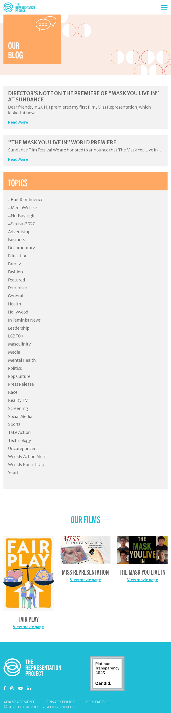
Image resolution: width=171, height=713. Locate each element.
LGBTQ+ (16, 336)
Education (18, 255)
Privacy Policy (60, 702)
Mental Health (22, 360)
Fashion (15, 272)
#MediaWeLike (22, 207)
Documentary (21, 247)
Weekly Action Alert (27, 456)
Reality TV (18, 400)
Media (14, 352)
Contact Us (98, 702)
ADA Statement (19, 702)
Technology (19, 440)
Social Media (20, 416)
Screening (18, 408)
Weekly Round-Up (26, 464)
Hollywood (18, 312)
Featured (16, 280)
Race (12, 392)
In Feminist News (24, 320)
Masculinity (19, 344)
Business (16, 239)
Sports (14, 424)
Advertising (19, 231)
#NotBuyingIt (21, 215)
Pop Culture (19, 376)
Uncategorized (22, 448)
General (15, 296)
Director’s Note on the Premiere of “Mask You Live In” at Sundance (83, 96)
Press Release (21, 384)
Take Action (19, 432)
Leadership (18, 328)
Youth (14, 472)
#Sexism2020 (21, 223)
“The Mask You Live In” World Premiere (62, 142)
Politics (15, 368)
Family (14, 263)
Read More (18, 122)
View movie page (28, 626)
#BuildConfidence (25, 199)
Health (14, 304)
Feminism (17, 287)
